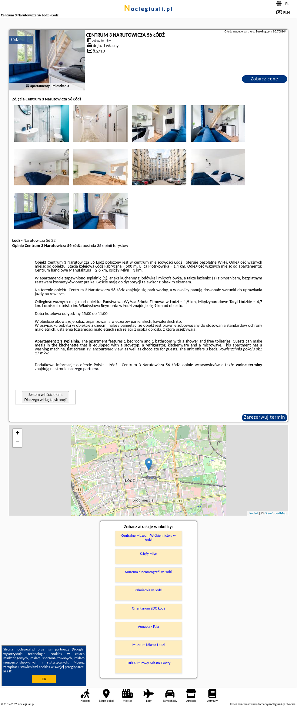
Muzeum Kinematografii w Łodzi (148, 572)
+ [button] (17, 433)
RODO (7, 671)
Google (78, 649)
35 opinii (104, 245)
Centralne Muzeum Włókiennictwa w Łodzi (148, 537)
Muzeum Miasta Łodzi (148, 645)
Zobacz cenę (264, 79)
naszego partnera (83, 368)
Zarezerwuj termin (264, 417)
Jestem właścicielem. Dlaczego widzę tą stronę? (45, 397)
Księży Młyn (148, 554)
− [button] (17, 442)
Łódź (14, 39)
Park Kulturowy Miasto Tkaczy (149, 663)
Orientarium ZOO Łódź (148, 608)
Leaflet (253, 513)
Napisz (291, 704)
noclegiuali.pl (148, 8)
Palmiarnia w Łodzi (148, 590)
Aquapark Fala (148, 626)
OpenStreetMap (275, 513)
